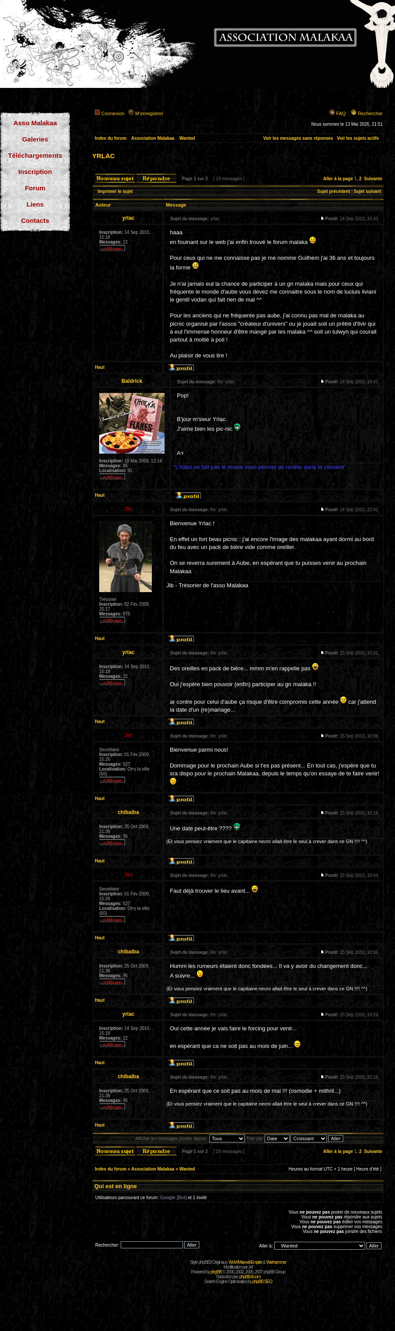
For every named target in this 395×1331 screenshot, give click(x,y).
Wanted (187, 138)
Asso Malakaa (35, 123)
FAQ (341, 113)
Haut (99, 367)
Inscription (35, 171)
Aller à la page (338, 178)
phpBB (216, 1271)
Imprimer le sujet (115, 191)
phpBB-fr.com (250, 1276)
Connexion (113, 113)
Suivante (373, 178)
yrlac (103, 155)
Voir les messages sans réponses (298, 138)
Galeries (35, 139)
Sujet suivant (367, 191)
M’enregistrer (149, 113)
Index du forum (110, 138)
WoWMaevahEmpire (245, 1262)
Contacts (35, 220)
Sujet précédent (333, 191)
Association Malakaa (152, 138)
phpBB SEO (262, 1281)
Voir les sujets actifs (358, 138)
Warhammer (276, 1262)
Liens (34, 204)
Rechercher (370, 113)
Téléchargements (35, 155)
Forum (35, 188)
